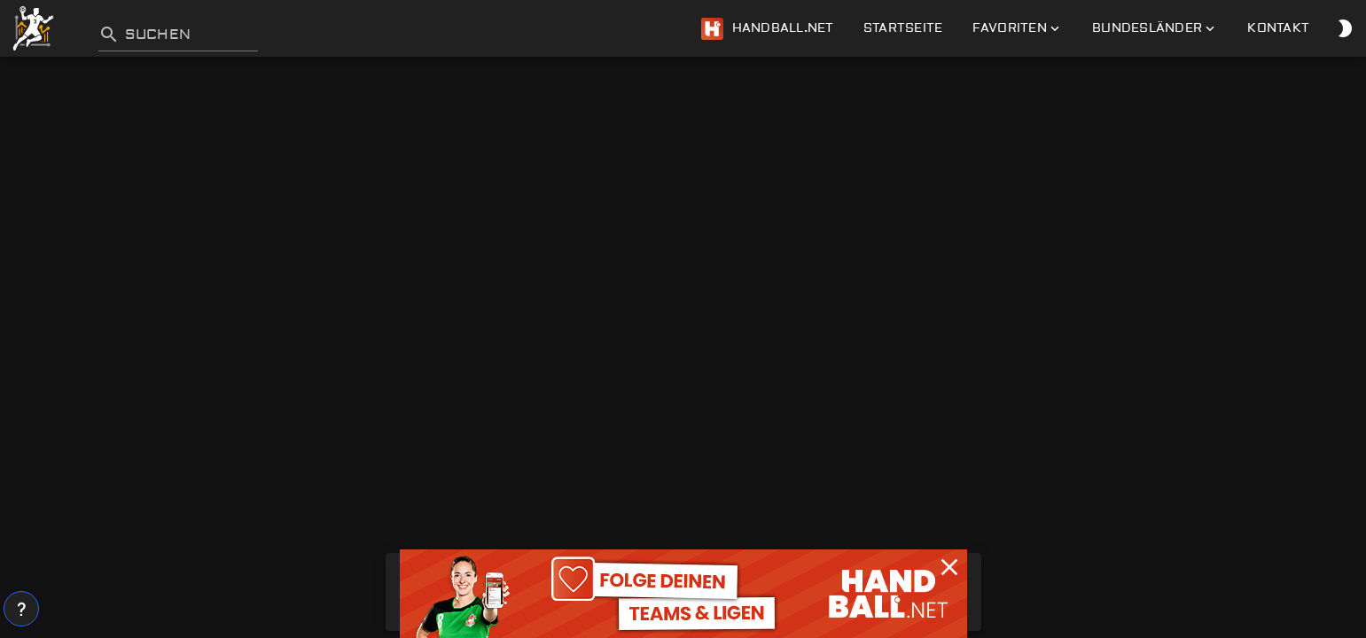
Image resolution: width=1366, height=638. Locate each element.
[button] (949, 567)
